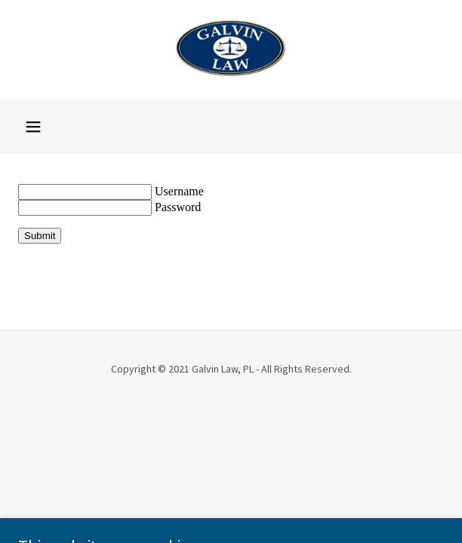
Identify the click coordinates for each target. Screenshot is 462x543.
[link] (231, 49)
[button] (33, 127)
